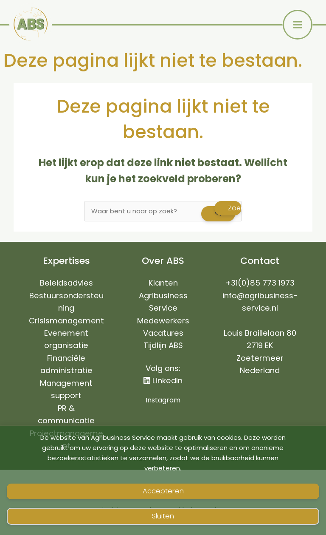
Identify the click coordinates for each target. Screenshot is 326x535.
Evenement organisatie (66, 339)
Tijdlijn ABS (163, 345)
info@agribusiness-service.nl (260, 302)
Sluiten (163, 516)
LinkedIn (163, 381)
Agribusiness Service (163, 302)
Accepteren (163, 491)
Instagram (163, 400)
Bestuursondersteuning (66, 302)
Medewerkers (163, 321)
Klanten (163, 283)
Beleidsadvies (66, 283)
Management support (66, 389)
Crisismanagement (66, 321)
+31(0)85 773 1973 (260, 283)
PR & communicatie (66, 414)
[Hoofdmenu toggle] (297, 25)
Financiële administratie (66, 364)
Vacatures (163, 333)
